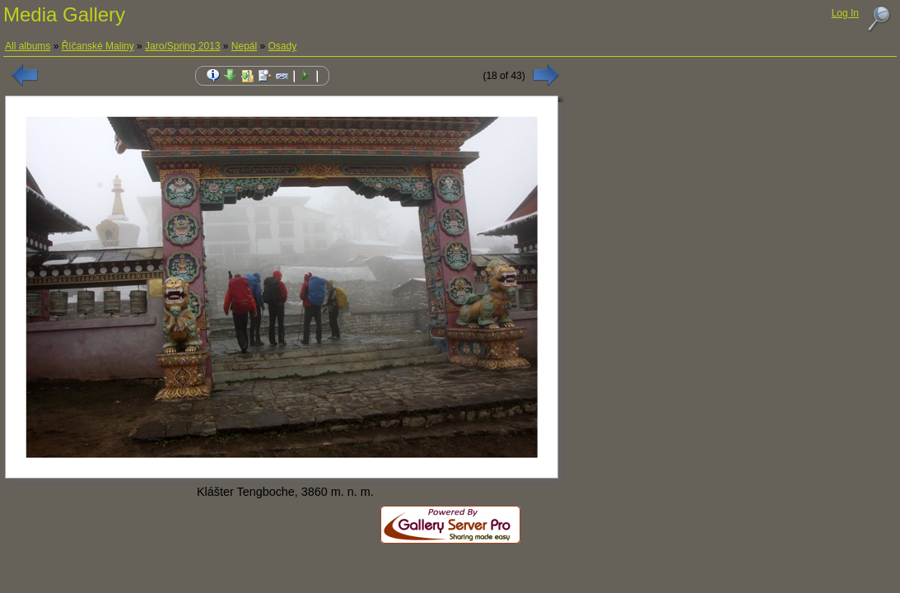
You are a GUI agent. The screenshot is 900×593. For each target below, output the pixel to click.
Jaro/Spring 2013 (182, 46)
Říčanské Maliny (98, 46)
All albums (27, 46)
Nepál (244, 46)
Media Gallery (64, 14)
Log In (845, 13)
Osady (282, 46)
